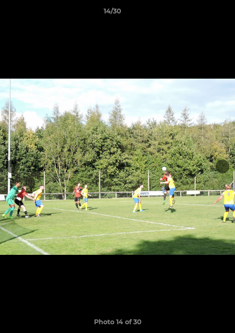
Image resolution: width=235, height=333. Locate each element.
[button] (201, 13)
